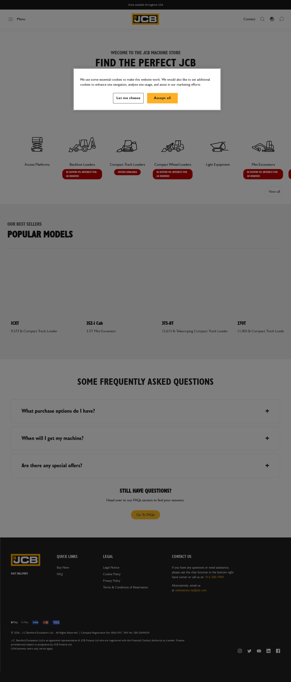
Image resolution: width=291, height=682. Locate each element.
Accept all (162, 98)
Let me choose (128, 98)
